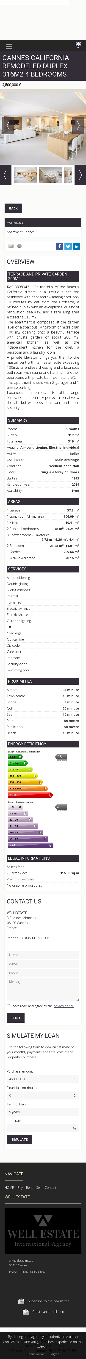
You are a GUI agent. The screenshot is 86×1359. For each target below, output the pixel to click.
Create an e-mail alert (48, 1311)
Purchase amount (20, 1071)
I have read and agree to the (42, 1006)
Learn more (35, 1354)
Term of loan (16, 1104)
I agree (54, 1354)
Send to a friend (11, 246)
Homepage (15, 222)
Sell (38, 1187)
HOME (9, 1187)
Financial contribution (23, 1088)
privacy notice (64, 1006)
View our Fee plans (21, 879)
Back (13, 208)
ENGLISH (78, 44)
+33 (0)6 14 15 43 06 (34, 938)
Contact (50, 1187)
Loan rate (14, 1120)
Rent (29, 1187)
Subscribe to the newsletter (48, 1301)
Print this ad (19, 246)
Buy (20, 1187)
